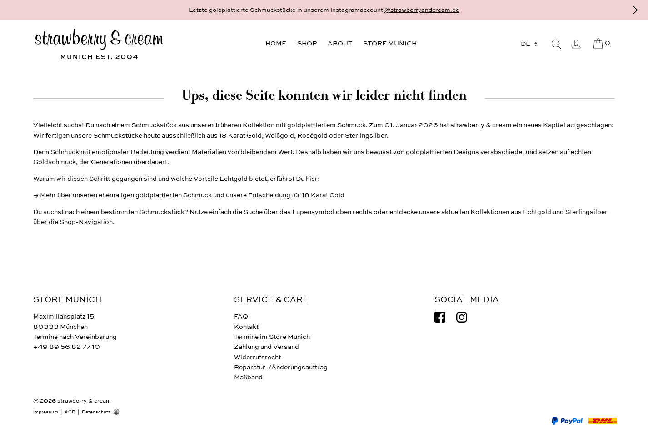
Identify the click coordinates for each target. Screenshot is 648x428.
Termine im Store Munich (272, 337)
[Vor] (635, 10)
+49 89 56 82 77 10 (66, 347)
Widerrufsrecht (257, 357)
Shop (307, 43)
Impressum (45, 412)
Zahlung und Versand (266, 347)
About (340, 43)
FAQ (241, 316)
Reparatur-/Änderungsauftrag (281, 367)
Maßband (248, 377)
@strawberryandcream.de (421, 10)
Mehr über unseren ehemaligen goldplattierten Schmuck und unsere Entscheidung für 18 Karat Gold (192, 195)
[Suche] (556, 44)
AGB (70, 412)
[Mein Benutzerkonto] (576, 44)
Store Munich (390, 43)
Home (275, 43)
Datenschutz (96, 412)
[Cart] (601, 43)
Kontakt (246, 327)
